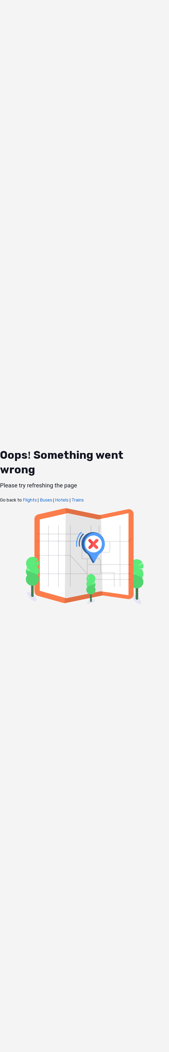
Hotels (61, 500)
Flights (30, 500)
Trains (77, 500)
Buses (45, 500)
